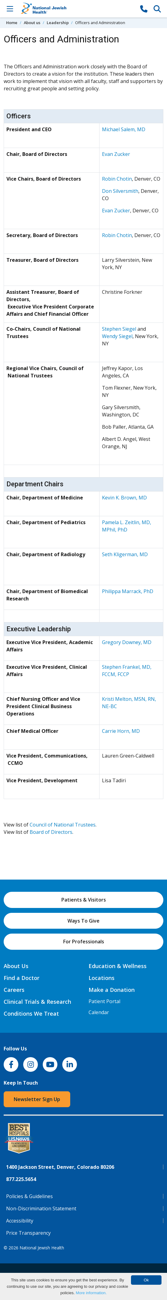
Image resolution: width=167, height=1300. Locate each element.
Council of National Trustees (63, 824)
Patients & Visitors (83, 899)
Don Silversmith (120, 191)
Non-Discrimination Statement (41, 1208)
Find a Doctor (21, 977)
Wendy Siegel (117, 336)
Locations (101, 977)
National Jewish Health (42, 1248)
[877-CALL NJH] (144, 8)
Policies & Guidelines (29, 1196)
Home (11, 22)
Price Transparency (28, 1233)
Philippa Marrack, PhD (127, 591)
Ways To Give (83, 920)
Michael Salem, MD (123, 129)
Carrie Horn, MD (121, 731)
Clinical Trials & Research (37, 1001)
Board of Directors (51, 832)
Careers (14, 989)
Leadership (58, 22)
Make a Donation (112, 989)
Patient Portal (104, 1001)
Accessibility (19, 1220)
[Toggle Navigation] (10, 8)
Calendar (99, 1012)
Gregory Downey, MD (126, 642)
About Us (16, 966)
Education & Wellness (118, 966)
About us (32, 22)
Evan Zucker (116, 154)
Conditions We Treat (31, 1013)
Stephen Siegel (119, 329)
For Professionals (83, 941)
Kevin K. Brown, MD (124, 497)
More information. (91, 1293)
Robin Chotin (117, 178)
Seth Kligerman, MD (125, 554)
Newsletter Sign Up (37, 1099)
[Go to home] (77, 8)
